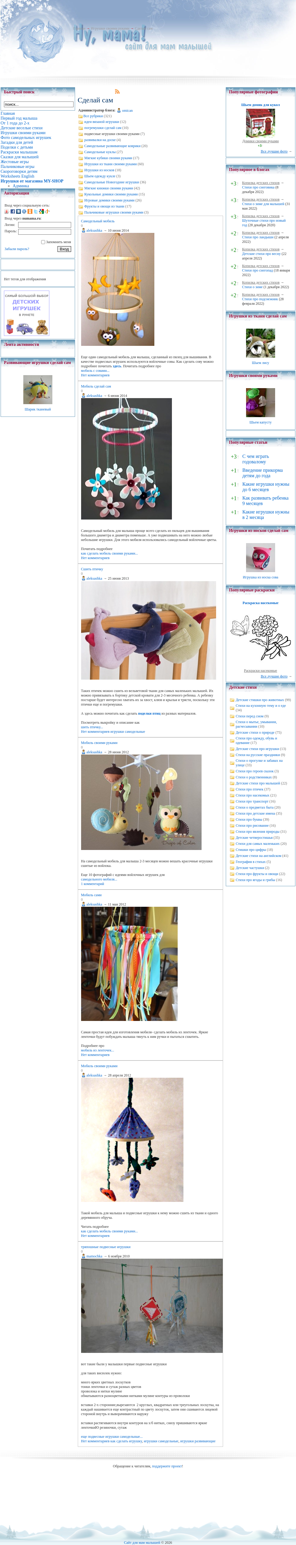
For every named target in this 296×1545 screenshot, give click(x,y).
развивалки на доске (100, 140)
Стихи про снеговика (258, 187)
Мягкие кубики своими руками (108, 158)
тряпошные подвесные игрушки (106, 1247)
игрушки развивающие (197, 1441)
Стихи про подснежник (260, 299)
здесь (117, 366)
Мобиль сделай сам (96, 386)
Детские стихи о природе (255, 732)
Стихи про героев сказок (255, 771)
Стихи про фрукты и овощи (257, 874)
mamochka (95, 1256)
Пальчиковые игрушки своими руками (113, 212)
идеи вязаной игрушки (101, 122)
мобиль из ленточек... (97, 1050)
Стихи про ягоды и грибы (255, 880)
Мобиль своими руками (99, 743)
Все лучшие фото (274, 151)
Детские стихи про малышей (258, 783)
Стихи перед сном (250, 716)
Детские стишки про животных (260, 700)
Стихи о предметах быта (255, 807)
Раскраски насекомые (260, 670)
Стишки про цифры (251, 850)
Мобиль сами (91, 895)
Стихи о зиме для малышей (263, 204)
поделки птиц (149, 713)
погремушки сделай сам (103, 128)
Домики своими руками (260, 141)
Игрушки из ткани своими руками (110, 164)
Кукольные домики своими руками (111, 194)
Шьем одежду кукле (100, 176)
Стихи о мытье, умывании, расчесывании (256, 724)
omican (127, 110)
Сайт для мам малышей (142, 1542)
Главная (79, 28)
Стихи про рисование (252, 825)
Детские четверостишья (254, 837)
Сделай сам (144, 28)
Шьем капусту (260, 422)
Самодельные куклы (100, 152)
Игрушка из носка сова (260, 577)
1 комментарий (92, 884)
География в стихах (251, 862)
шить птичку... (92, 727)
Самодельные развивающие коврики (112, 146)
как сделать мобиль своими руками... (109, 553)
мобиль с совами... (95, 371)
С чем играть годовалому (255, 459)
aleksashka (94, 230)
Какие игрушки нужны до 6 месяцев (265, 486)
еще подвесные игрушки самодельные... (112, 1436)
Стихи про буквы (249, 819)
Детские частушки (250, 868)
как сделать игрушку (126, 1441)
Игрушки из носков (99, 170)
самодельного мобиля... (99, 879)
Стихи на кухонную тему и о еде (261, 705)
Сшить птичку (92, 569)
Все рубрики (93, 116)
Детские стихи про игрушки (257, 749)
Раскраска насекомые (260, 603)
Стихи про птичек (250, 789)
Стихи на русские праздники (258, 755)
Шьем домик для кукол (260, 105)
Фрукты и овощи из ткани (104, 206)
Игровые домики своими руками (109, 200)
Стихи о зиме (252, 287)
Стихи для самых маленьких (258, 844)
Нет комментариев (95, 375)
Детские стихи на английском (258, 856)
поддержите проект (167, 1466)
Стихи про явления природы (258, 831)
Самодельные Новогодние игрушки (111, 182)
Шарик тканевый (38, 409)
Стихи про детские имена (255, 813)
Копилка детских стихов (261, 183)
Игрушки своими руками (110, 28)
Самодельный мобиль (98, 221)
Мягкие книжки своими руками (108, 188)
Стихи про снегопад (257, 270)
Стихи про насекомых (253, 795)
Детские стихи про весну (261, 254)
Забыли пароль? (17, 249)
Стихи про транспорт (252, 801)
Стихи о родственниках (254, 777)
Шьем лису (260, 363)
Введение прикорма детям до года (262, 473)
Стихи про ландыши (258, 237)
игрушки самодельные (127, 731)
